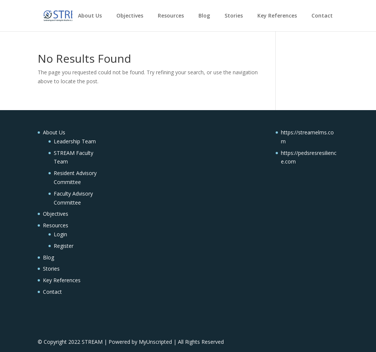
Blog (204, 15)
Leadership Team (75, 141)
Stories (234, 15)
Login (60, 234)
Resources (171, 15)
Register (63, 245)
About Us (90, 15)
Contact (322, 15)
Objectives (129, 15)
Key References (277, 15)
